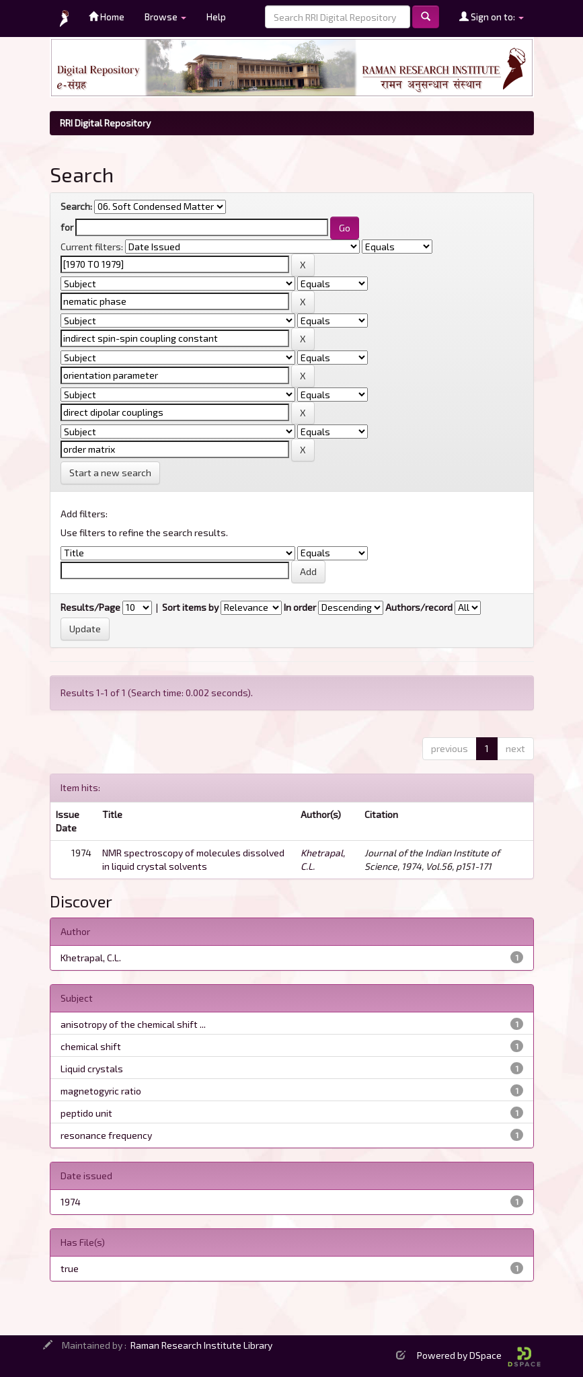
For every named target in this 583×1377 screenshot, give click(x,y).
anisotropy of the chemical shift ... (133, 1024)
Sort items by (190, 607)
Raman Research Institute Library (201, 1345)
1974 (71, 1201)
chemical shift (91, 1046)
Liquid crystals (92, 1068)
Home (106, 16)
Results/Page (90, 607)
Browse (165, 16)
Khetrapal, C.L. (91, 957)
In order (300, 607)
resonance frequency (106, 1135)
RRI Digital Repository (105, 122)
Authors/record (419, 607)
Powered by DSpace (479, 1355)
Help (216, 16)
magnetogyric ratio (101, 1090)
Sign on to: (491, 16)
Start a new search (110, 472)
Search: (76, 206)
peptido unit (86, 1113)
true (70, 1268)
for (67, 227)
